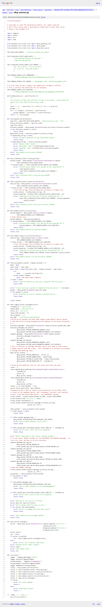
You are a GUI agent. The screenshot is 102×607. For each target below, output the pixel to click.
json (98, 604)
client (4, 12)
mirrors (10, 9)
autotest (48, 9)
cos (3, 9)
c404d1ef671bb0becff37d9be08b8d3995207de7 (74, 9)
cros (17, 9)
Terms (23, 604)
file (43, 17)
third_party (38, 9)
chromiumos (25, 9)
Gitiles (12, 604)
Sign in (98, 3)
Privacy (17, 604)
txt (93, 604)
